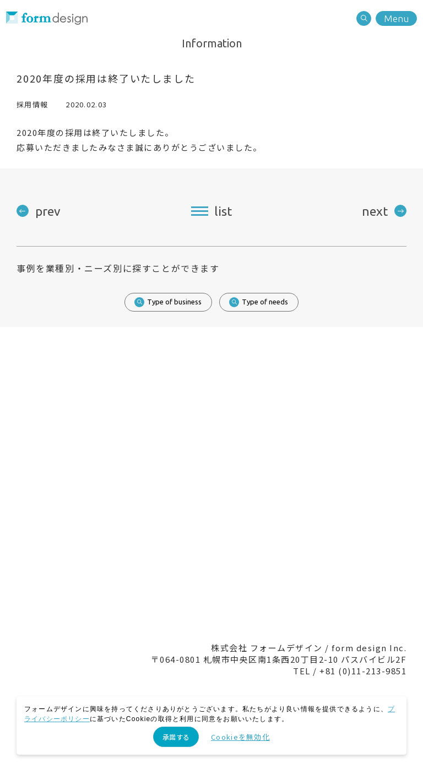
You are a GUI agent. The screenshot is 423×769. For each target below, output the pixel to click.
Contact (164, 559)
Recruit (258, 559)
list (223, 211)
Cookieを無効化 (240, 736)
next (375, 211)
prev (48, 211)
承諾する (175, 736)
